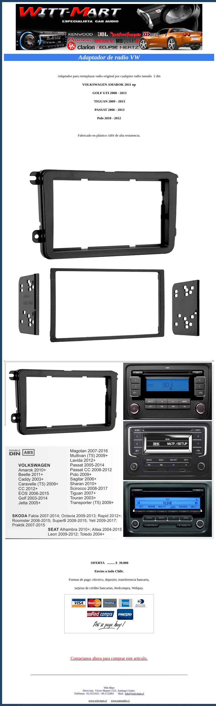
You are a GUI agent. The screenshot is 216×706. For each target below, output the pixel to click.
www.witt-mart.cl (98, 700)
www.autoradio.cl (120, 700)
